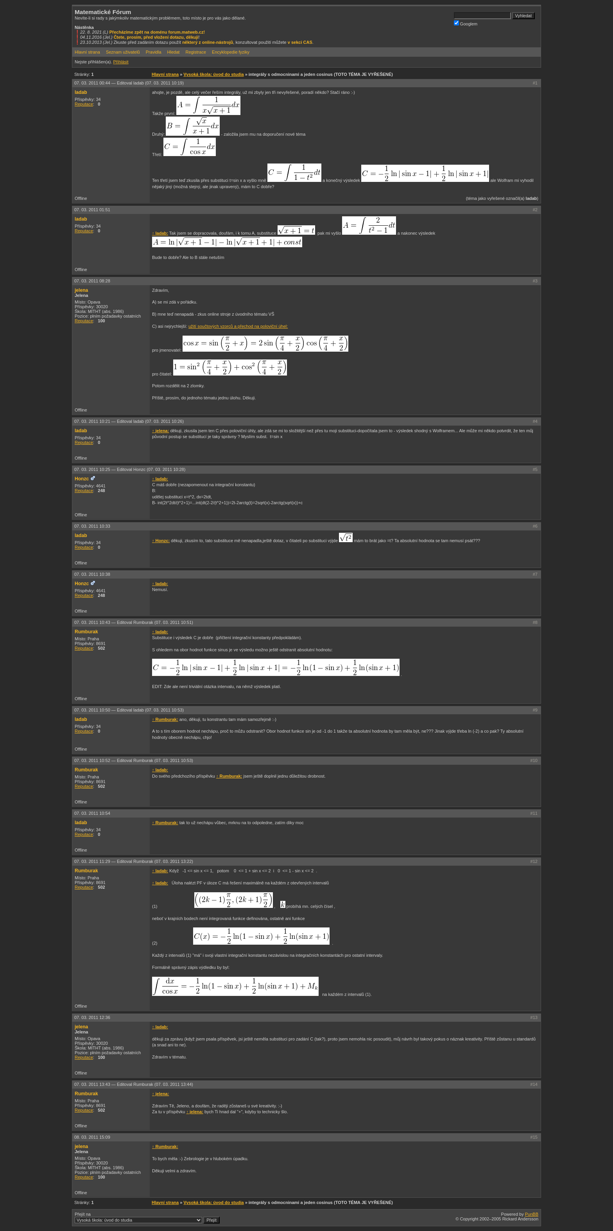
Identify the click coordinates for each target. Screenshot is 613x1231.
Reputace (84, 104)
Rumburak (86, 631)
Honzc (82, 479)
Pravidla (153, 52)
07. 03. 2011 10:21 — (129, 421)
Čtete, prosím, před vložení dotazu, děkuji (156, 37)
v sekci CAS (300, 42)
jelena (81, 290)
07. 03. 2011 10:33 (92, 526)
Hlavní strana (87, 52)
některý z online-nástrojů (207, 42)
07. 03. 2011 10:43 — (133, 622)
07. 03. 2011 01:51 (92, 209)
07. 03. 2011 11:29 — (133, 861)
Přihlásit (120, 61)
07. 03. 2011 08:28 (92, 281)
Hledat (173, 52)
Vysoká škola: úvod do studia (213, 74)
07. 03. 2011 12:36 (92, 1017)
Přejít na (147, 1218)
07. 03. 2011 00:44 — (129, 83)
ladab (81, 92)
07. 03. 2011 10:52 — (133, 760)
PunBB (531, 1214)
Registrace (195, 52)
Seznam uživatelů (123, 52)
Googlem (466, 23)
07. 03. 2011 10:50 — (129, 710)
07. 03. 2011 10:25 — (129, 469)
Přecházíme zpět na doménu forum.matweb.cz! (157, 32)
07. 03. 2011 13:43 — (133, 1084)
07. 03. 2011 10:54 (92, 813)
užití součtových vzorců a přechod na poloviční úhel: (238, 326)
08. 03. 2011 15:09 (92, 1137)
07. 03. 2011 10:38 (92, 574)
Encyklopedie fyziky (230, 52)
